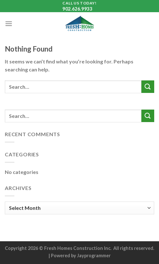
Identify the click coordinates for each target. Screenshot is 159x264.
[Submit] (147, 86)
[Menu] (8, 23)
